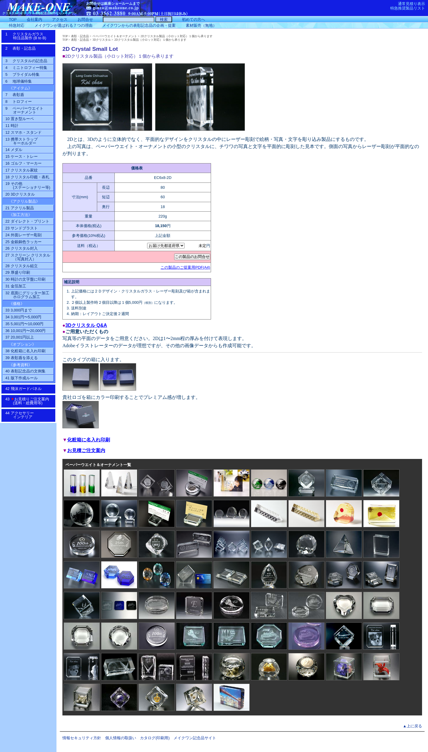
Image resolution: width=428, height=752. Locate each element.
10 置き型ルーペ (19, 119)
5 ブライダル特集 (22, 74)
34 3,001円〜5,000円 (23, 317)
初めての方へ (193, 19)
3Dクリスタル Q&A (86, 325)
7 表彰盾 (14, 94)
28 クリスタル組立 (21, 266)
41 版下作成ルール (21, 378)
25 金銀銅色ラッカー (23, 242)
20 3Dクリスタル (20, 194)
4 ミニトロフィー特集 (26, 67)
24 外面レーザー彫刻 (23, 235)
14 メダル (13, 149)
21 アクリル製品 (19, 208)
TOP (65, 36)
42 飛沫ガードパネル (25, 388)
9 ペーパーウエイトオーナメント (24, 110)
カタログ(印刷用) (155, 738)
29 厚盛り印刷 (17, 272)
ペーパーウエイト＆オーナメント (114, 36)
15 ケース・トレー (21, 156)
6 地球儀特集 (18, 81)
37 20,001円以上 (19, 337)
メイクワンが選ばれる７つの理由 (63, 25)
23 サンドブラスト (21, 228)
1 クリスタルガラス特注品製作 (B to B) (27, 36)
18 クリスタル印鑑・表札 (27, 177)
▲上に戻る (412, 726)
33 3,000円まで (18, 310)
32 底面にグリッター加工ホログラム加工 (27, 295)
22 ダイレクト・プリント (27, 221)
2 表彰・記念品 (26, 50)
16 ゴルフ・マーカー (23, 163)
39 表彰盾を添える (21, 357)
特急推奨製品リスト (407, 8)
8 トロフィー (18, 101)
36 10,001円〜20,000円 (25, 330)
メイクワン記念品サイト (195, 738)
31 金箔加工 (15, 286)
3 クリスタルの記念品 (26, 61)
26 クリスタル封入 (21, 248)
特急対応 (16, 25)
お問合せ (85, 19)
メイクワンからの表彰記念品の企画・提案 (139, 25)
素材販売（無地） (201, 25)
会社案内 (34, 19)
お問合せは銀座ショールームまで (113, 3)
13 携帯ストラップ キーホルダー (21, 141)
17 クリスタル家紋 (21, 170)
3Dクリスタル (101, 39)
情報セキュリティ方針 (81, 738)
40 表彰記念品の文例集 (25, 371)
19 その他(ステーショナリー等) (27, 185)
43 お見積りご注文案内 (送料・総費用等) (29, 401)
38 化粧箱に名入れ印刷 (25, 351)
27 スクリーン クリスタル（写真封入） (27, 257)
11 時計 (11, 125)
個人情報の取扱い (120, 738)
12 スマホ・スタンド (23, 132)
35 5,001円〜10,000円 (24, 324)
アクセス (59, 19)
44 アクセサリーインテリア (22, 415)
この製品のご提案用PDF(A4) (185, 267)
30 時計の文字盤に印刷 (25, 279)
